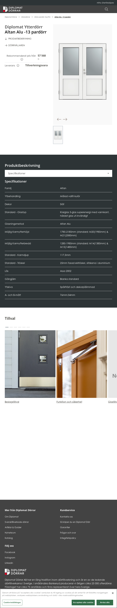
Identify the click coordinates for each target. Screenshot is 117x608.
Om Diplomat (11, 516)
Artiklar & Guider (13, 527)
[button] (112, 9)
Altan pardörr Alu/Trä (42, 17)
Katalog (9, 538)
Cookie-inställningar (12, 603)
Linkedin (9, 563)
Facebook (10, 552)
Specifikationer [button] (16, 173)
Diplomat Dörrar (11, 17)
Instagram (10, 557)
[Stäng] (113, 594)
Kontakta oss (66, 516)
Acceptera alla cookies (83, 603)
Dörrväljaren (16, 45)
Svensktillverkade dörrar (17, 522)
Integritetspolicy (68, 538)
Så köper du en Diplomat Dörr (75, 522)
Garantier (65, 527)
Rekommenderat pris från (22, 57)
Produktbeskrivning (19, 38)
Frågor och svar (68, 532)
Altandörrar (25, 17)
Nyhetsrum (10, 532)
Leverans (12, 65)
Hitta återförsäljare (105, 3)
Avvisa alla (104, 603)
